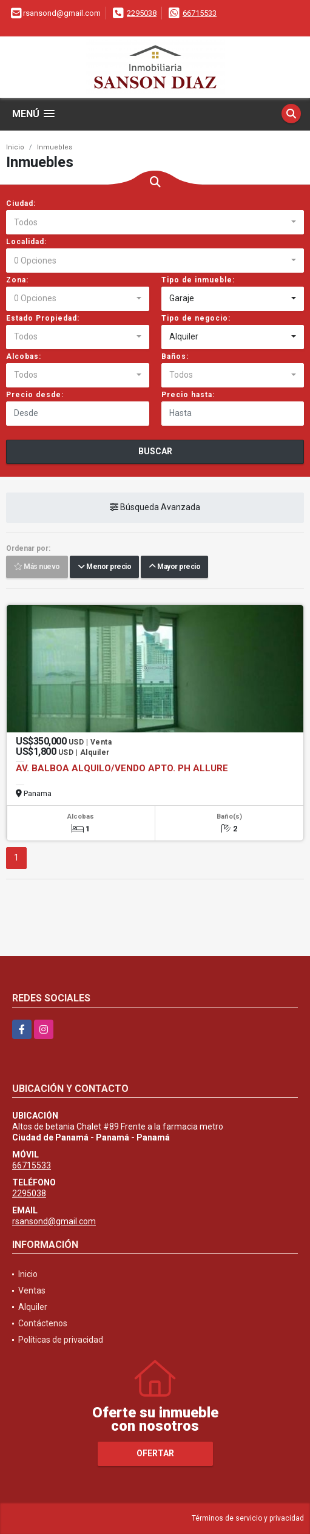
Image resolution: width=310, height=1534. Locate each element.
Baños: (175, 356)
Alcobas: (23, 356)
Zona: (17, 280)
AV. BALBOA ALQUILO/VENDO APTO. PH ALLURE (122, 768)
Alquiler (32, 1307)
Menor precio (104, 566)
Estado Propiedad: (42, 318)
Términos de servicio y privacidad (248, 1518)
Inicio (15, 147)
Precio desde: (35, 394)
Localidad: (26, 241)
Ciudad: (21, 203)
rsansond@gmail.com (54, 1221)
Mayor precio (174, 566)
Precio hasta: (188, 394)
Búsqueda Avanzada (155, 507)
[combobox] (155, 222)
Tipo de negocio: (196, 318)
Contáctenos (42, 1323)
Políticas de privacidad (60, 1340)
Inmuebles (54, 147)
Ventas (31, 1290)
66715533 (200, 13)
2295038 (142, 13)
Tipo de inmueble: (198, 280)
